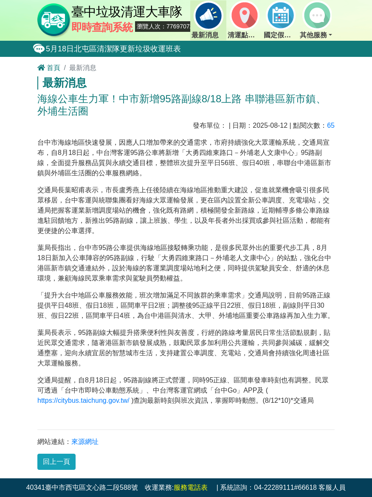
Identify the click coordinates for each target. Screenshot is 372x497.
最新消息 (207, 19)
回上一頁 (56, 461)
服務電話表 (191, 487)
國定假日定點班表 (281, 19)
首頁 (48, 67)
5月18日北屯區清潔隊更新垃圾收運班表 (113, 49)
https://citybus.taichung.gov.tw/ (83, 400)
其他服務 (315, 19)
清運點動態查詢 (245, 19)
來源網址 (85, 441)
